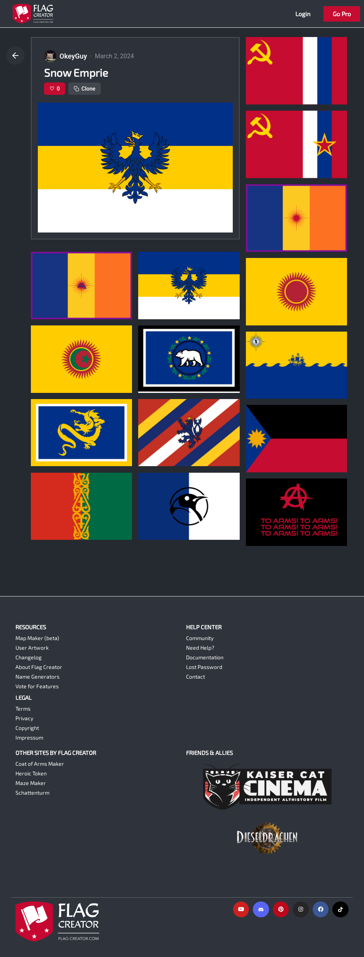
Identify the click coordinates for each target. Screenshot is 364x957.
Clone (84, 89)
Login (302, 13)
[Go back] (15, 55)
